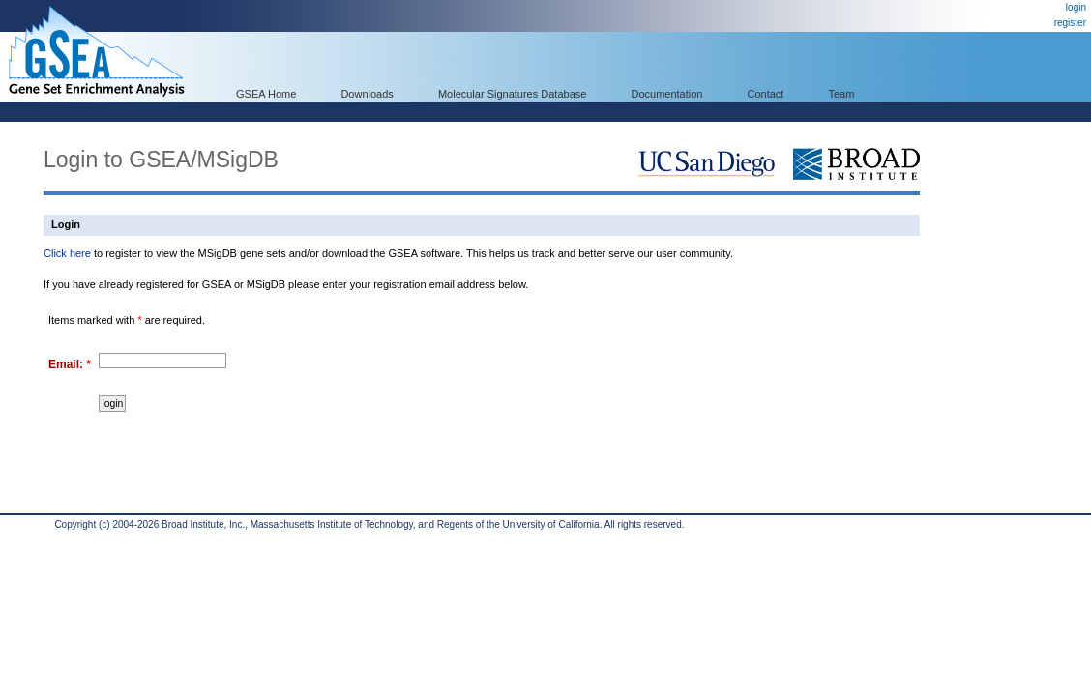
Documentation (666, 94)
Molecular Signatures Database (512, 94)
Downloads (366, 94)
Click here (67, 253)
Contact (766, 94)
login (1076, 7)
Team (842, 94)
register (1070, 22)
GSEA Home (266, 94)
